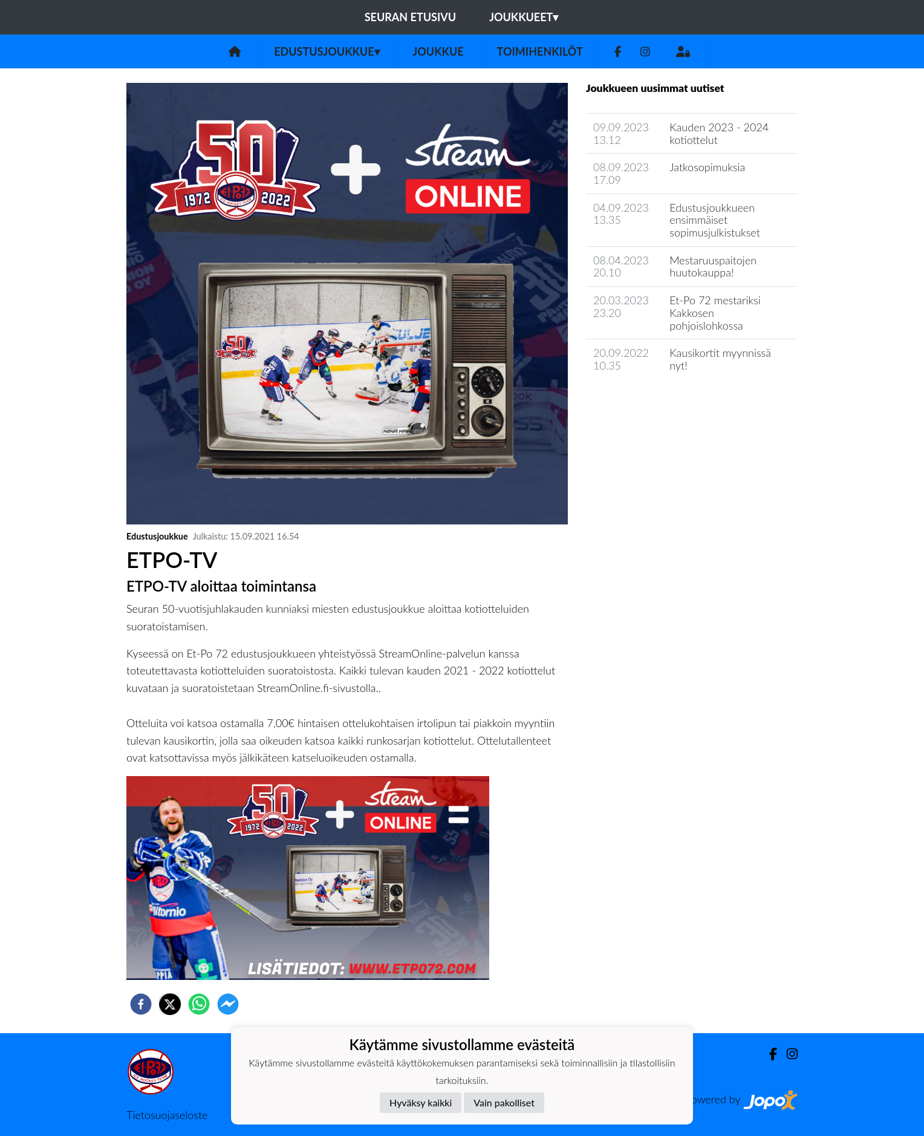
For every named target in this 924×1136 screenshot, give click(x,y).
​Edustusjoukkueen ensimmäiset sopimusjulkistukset (714, 220)
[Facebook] (618, 51)
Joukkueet (523, 17)
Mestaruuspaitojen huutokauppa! (712, 266)
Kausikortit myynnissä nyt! (720, 359)
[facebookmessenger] (228, 1004)
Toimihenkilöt (540, 51)
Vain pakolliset (504, 1102)
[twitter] (170, 1004)
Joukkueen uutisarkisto (648, 400)
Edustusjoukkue (326, 51)
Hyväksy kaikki (420, 1102)
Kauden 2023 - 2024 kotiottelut (719, 133)
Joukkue (438, 51)
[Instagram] (645, 51)
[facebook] (141, 1004)
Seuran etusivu (411, 17)
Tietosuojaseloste (166, 1114)
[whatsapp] (199, 1004)
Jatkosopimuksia (707, 167)
